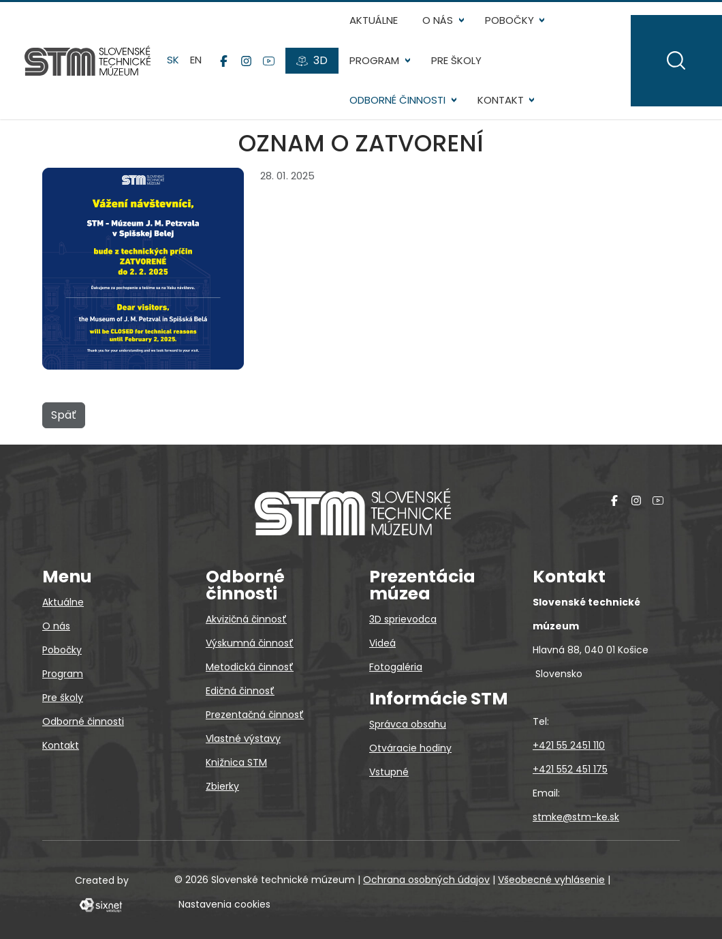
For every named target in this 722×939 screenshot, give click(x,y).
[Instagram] (246, 61)
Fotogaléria (395, 667)
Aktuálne (373, 20)
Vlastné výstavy (243, 738)
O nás (437, 20)
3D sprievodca (403, 619)
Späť (63, 415)
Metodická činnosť (250, 667)
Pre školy (456, 60)
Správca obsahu (407, 724)
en (196, 60)
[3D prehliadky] (312, 61)
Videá (382, 643)
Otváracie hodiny (410, 748)
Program (374, 60)
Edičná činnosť (240, 691)
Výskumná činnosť (250, 643)
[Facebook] (224, 61)
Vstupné (389, 772)
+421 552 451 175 (570, 769)
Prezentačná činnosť (255, 714)
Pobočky (509, 20)
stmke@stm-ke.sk (576, 817)
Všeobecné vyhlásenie (551, 879)
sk (173, 60)
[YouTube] (268, 61)
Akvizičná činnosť (246, 619)
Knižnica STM (236, 762)
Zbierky (222, 786)
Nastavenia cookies (224, 904)
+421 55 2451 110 (569, 745)
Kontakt (500, 100)
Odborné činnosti (397, 100)
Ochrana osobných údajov (426, 879)
